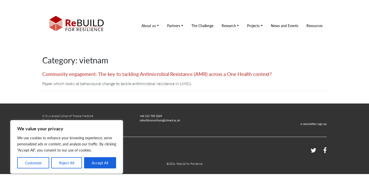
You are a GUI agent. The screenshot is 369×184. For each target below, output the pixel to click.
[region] (66, 147)
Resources (314, 25)
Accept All (100, 162)
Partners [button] (173, 25)
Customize (33, 162)
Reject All (66, 162)
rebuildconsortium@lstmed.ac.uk (160, 120)
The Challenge (202, 25)
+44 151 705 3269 (151, 116)
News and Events (284, 25)
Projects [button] (253, 25)
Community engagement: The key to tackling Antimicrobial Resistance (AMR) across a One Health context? (157, 74)
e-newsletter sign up (313, 124)
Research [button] (229, 25)
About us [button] (148, 25)
